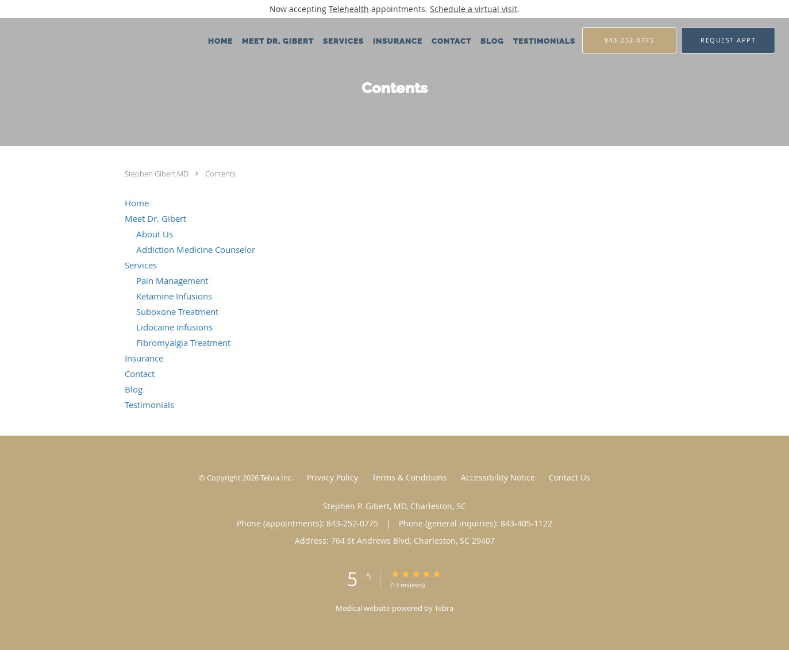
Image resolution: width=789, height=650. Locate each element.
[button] (728, 40)
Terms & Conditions (409, 477)
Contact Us (569, 477)
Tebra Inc (275, 477)
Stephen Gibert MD (157, 173)
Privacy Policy (332, 477)
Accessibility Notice (498, 477)
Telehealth (349, 8)
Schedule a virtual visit (473, 8)
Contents (220, 173)
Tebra (443, 608)
